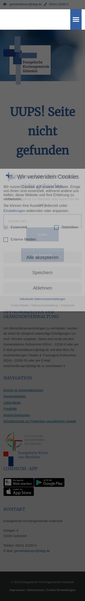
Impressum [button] (67, 230)
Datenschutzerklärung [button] (44, 230)
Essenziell (15, 152)
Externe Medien (19, 165)
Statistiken (66, 152)
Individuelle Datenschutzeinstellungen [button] (42, 224)
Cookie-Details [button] (20, 230)
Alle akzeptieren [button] (42, 182)
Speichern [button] (42, 197)
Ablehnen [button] (42, 212)
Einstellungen (14, 136)
